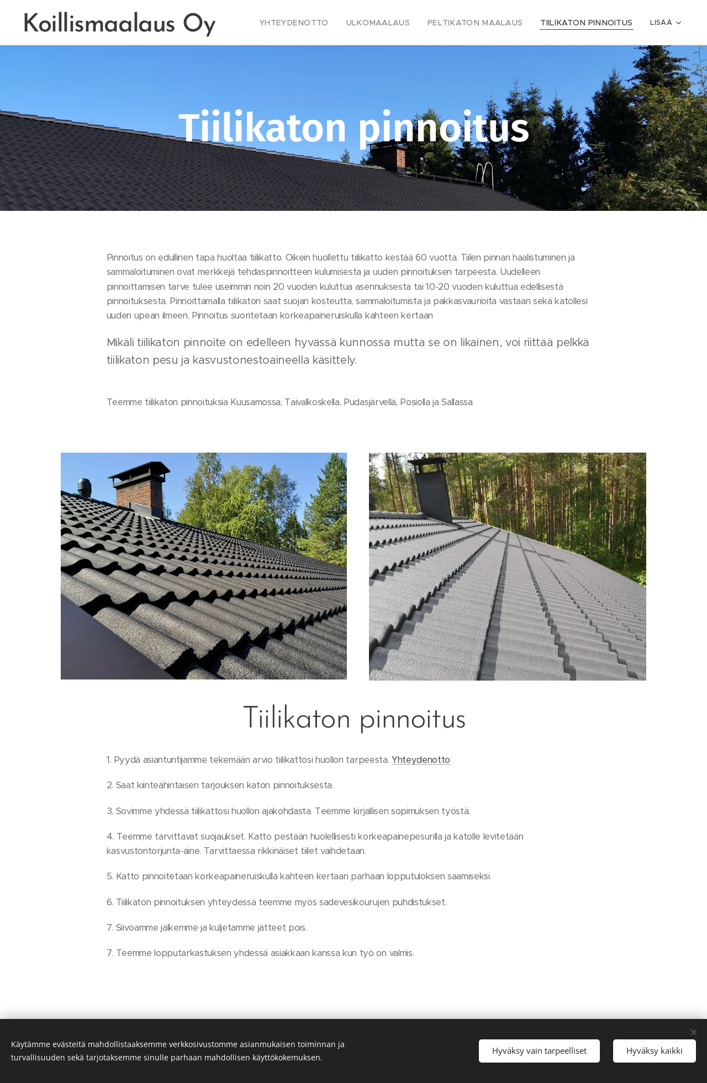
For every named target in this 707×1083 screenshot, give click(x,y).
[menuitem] (325, 22)
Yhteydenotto (421, 760)
